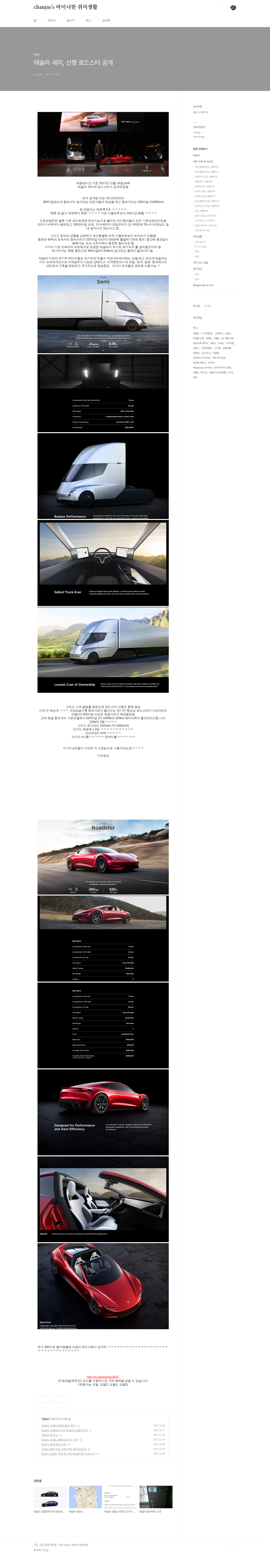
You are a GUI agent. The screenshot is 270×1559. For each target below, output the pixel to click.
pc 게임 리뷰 (227, 338)
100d (221, 343)
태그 (88, 20)
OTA (230, 372)
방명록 (106, 20)
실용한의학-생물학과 (204, 186)
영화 (197, 251)
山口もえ (206, 353)
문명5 (209, 338)
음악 (197, 274)
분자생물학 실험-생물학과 (207, 201)
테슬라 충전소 (49, 1434)
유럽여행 (227, 348)
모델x (196, 372)
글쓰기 (71, 20)
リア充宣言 (207, 333)
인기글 (207, 305)
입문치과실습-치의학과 (206, 215)
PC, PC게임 (200, 246)
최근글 (196, 305)
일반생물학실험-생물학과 (207, 167)
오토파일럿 (206, 348)
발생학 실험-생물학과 (205, 196)
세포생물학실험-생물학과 (207, 171)
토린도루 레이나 (200, 343)
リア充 (217, 348)
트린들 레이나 (199, 362)
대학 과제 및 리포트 (203, 161)
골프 (195, 377)
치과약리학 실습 (202, 230)
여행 (197, 256)
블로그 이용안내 (200, 112)
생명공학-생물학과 (203, 181)
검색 (224, 7)
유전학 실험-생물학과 (205, 191)
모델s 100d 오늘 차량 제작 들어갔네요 (63, 1449)
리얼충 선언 (198, 338)
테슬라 (45, 1418)
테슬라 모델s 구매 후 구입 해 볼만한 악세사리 (68, 1453)
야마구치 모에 (218, 357)
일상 (197, 279)
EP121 (204, 372)
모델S (216, 338)
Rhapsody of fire (203, 285)
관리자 (52, 20)
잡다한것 (197, 268)
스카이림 (230, 343)
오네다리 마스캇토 (222, 367)
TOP (233, 1546)
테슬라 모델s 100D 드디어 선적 (59, 1439)
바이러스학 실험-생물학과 (207, 206)
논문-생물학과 (201, 211)
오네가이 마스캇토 (201, 357)
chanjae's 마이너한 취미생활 (66, 7)
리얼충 (216, 353)
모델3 (196, 333)
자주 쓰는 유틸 (200, 262)
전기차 (211, 362)
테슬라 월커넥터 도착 (54, 1444)
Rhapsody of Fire (202, 367)
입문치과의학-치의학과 (206, 225)
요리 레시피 (200, 242)
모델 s (228, 333)
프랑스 (196, 348)
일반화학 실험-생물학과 (206, 176)
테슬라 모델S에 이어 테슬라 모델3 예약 (64, 1430)
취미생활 (197, 236)
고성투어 (219, 333)
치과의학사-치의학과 (204, 220)
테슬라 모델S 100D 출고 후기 (58, 1425)
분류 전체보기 (200, 149)
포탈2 (213, 343)
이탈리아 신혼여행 (217, 372)
